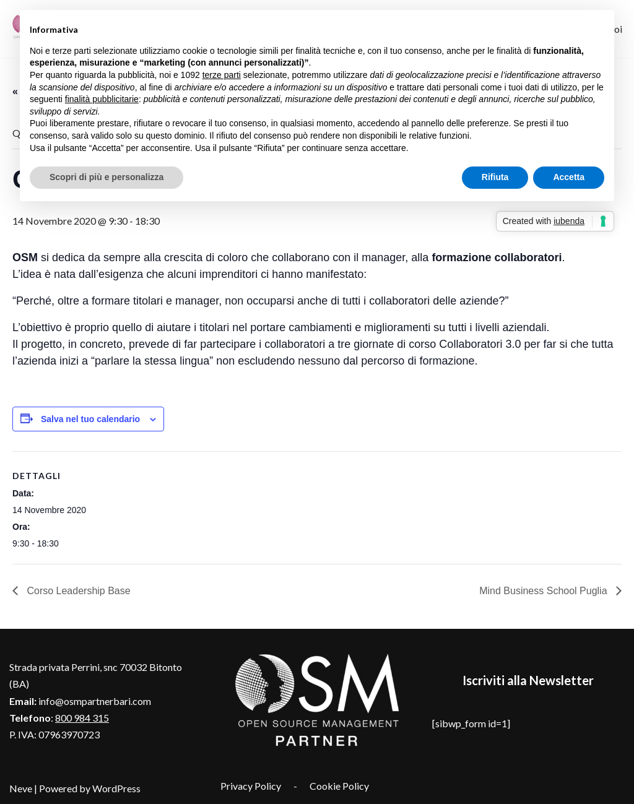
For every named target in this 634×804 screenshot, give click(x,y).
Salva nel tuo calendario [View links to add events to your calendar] (90, 419)
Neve (20, 788)
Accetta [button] (568, 177)
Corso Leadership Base (77, 591)
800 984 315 (82, 718)
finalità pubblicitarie (102, 99)
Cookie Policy (339, 786)
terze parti (221, 75)
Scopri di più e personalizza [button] (106, 177)
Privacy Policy (250, 786)
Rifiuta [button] (495, 177)
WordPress (116, 788)
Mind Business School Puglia (544, 591)
